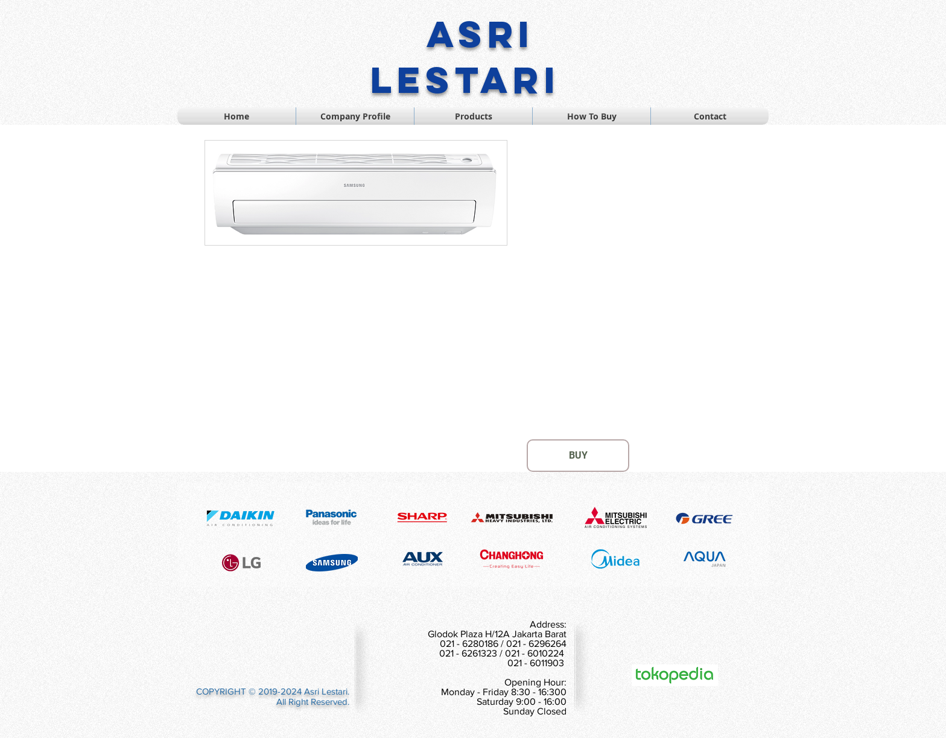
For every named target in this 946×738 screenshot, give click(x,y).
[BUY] (578, 455)
